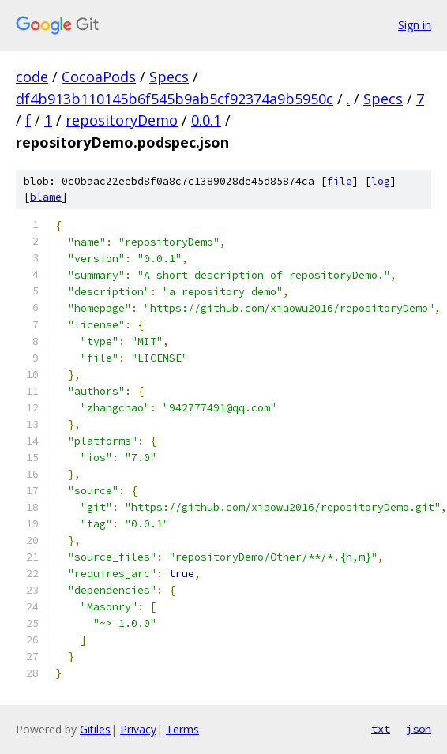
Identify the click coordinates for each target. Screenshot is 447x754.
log (380, 181)
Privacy (138, 729)
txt (380, 729)
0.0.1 (206, 120)
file (339, 181)
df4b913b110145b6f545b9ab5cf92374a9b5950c (174, 98)
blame (46, 197)
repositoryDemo (122, 120)
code (32, 76)
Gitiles (95, 729)
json (418, 729)
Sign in (414, 24)
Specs (169, 76)
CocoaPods (99, 76)
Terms (182, 729)
